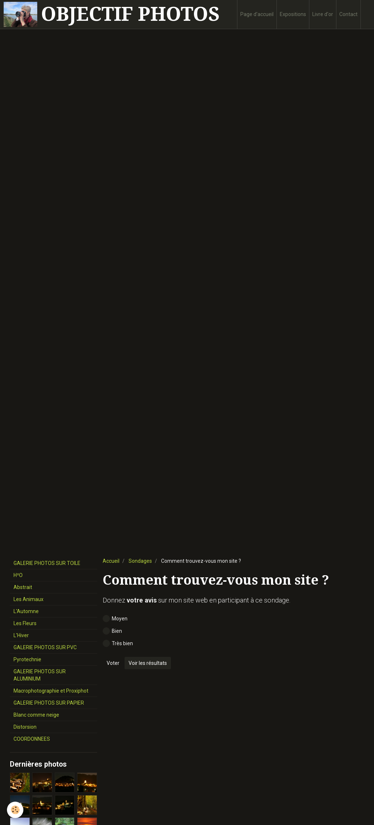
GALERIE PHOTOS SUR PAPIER (49, 703)
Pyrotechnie (27, 659)
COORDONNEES (32, 739)
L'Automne (26, 611)
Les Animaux (28, 599)
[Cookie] (15, 810)
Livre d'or (322, 14)
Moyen (115, 618)
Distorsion (25, 727)
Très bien (118, 643)
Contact (348, 14)
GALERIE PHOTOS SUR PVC (45, 647)
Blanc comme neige (36, 715)
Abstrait (23, 587)
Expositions (293, 14)
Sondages (140, 561)
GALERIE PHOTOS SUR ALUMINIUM (40, 675)
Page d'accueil (257, 14)
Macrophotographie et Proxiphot (51, 691)
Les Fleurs (25, 623)
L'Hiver (21, 635)
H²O (18, 575)
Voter (113, 663)
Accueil (111, 561)
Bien (112, 631)
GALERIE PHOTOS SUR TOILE (47, 563)
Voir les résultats (148, 663)
